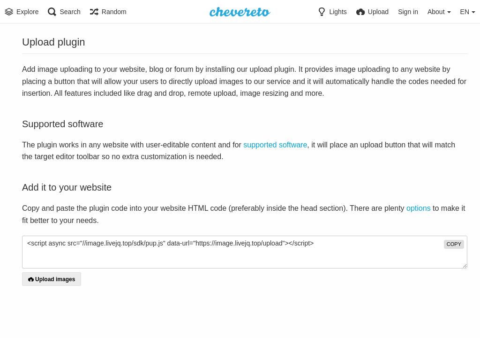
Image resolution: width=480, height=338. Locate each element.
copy (454, 244)
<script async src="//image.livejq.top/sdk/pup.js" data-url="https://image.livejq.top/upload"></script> (244, 252)
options (418, 208)
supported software (275, 145)
